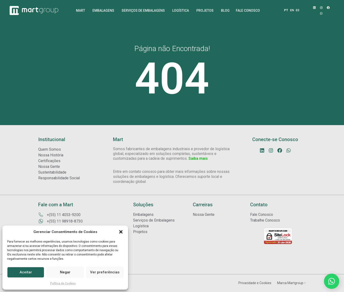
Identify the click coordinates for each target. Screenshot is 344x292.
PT (286, 10)
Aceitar (26, 272)
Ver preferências (104, 272)
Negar (65, 272)
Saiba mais (198, 158)
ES (297, 10)
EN (292, 10)
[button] (120, 231)
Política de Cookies (63, 283)
